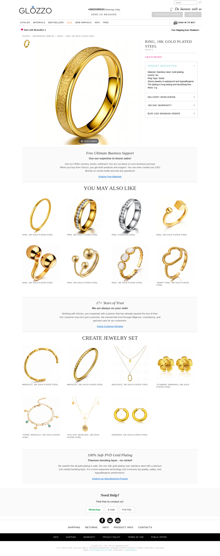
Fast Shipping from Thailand (184, 30)
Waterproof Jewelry (43, 36)
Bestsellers (56, 22)
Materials (39, 22)
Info (97, 22)
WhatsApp (94, 509)
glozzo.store (153, 90)
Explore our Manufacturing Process (110, 478)
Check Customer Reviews (110, 326)
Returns (91, 527)
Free (106, 22)
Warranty (89, 537)
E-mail (111, 509)
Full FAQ (127, 509)
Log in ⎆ (193, 14)
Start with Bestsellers (33, 30)
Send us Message (104, 14)
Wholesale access (168, 14)
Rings (60, 36)
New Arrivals (83, 22)
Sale (69, 22)
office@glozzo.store (101, 550)
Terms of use (136, 537)
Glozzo (26, 36)
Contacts (145, 527)
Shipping (74, 527)
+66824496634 (96, 9)
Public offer (159, 537)
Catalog (25, 22)
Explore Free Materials (109, 176)
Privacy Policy (111, 537)
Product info (123, 527)
